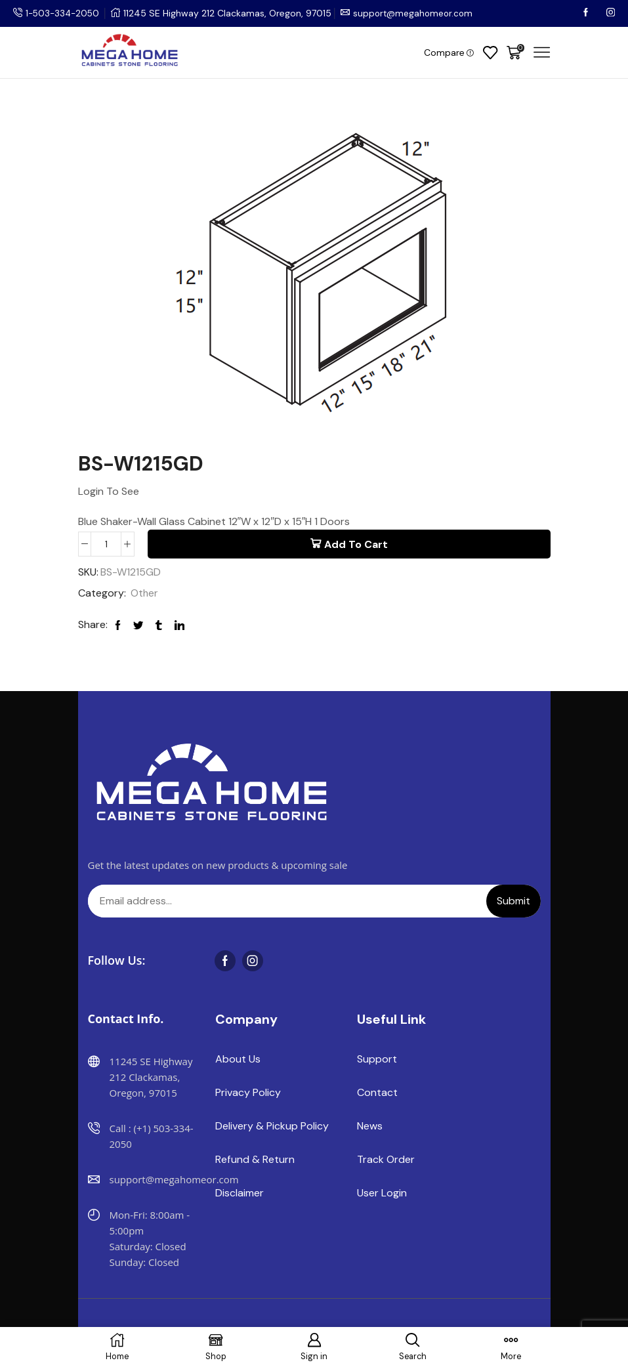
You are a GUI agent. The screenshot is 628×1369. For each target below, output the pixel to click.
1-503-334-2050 (64, 13)
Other (145, 594)
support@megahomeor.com (418, 13)
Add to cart (356, 544)
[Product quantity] (106, 544)
